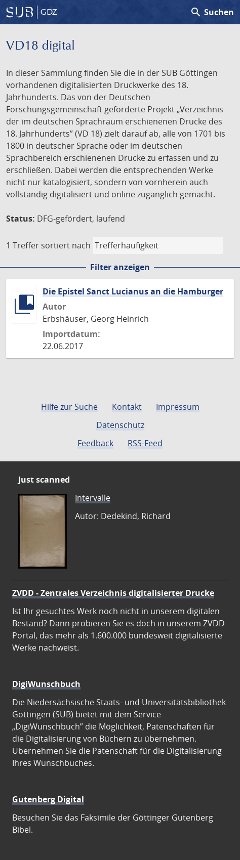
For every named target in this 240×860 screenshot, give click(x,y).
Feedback (95, 443)
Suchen (212, 12)
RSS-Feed (145, 443)
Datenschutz (120, 425)
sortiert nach (66, 245)
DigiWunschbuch (46, 684)
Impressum (177, 406)
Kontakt (127, 406)
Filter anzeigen (120, 267)
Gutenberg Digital (48, 799)
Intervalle (92, 497)
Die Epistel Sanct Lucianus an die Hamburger (133, 291)
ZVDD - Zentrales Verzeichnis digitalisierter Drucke (113, 592)
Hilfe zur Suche (69, 406)
